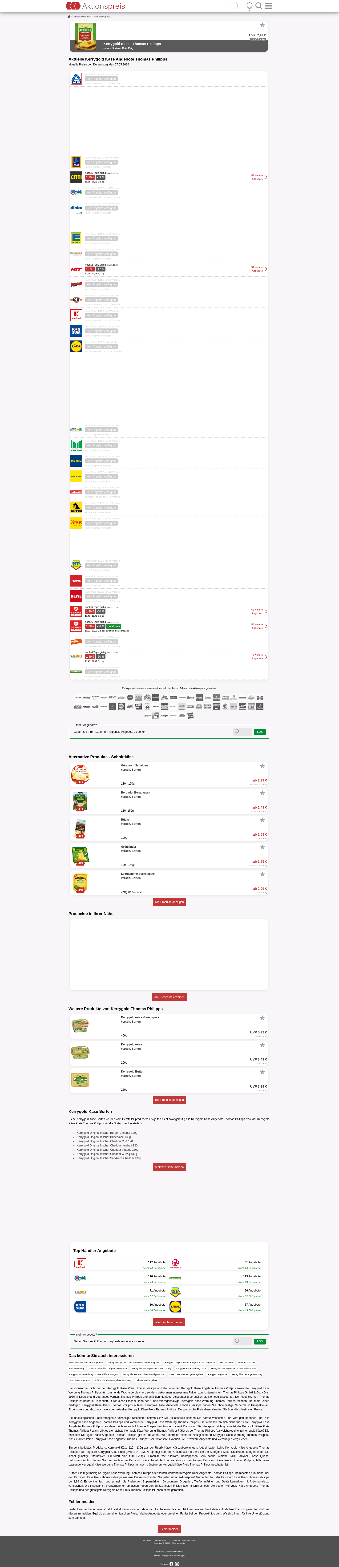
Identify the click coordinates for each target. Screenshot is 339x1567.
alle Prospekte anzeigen (169, 997)
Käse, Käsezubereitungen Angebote (186, 1374)
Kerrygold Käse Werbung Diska (191, 1368)
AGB (169, 1551)
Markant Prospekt (246, 1362)
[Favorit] (262, 25)
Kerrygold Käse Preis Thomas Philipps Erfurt (144, 1374)
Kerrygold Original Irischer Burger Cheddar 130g (107, 1132)
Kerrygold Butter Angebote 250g (247, 1374)
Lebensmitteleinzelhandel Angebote (86, 1362)
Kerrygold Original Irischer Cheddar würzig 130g (107, 1154)
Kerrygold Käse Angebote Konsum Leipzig (151, 1368)
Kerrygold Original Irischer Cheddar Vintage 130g (107, 1149)
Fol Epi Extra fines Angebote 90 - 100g (113, 1380)
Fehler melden (170, 1529)
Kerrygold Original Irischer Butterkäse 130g (104, 1137)
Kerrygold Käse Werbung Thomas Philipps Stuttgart (93, 1374)
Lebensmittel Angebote (146, 1380)
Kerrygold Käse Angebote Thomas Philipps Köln (233, 1368)
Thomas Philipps (101, 17)
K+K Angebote (226, 1362)
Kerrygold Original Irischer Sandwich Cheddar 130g (109, 1158)
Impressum (160, 1551)
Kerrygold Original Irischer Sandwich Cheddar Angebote (134, 1362)
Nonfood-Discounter (82, 17)
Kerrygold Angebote (217, 1374)
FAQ (164, 1556)
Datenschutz (177, 1551)
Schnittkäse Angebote (79, 1380)
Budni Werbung (76, 1368)
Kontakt (157, 1556)
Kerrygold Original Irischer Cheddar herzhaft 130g (108, 1145)
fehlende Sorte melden (169, 1167)
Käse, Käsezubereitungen (180, 1447)
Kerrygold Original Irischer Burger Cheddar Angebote (190, 1362)
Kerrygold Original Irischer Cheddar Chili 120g (105, 1141)
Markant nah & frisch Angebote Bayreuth (108, 1368)
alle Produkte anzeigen (169, 902)
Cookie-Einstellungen (176, 1556)
